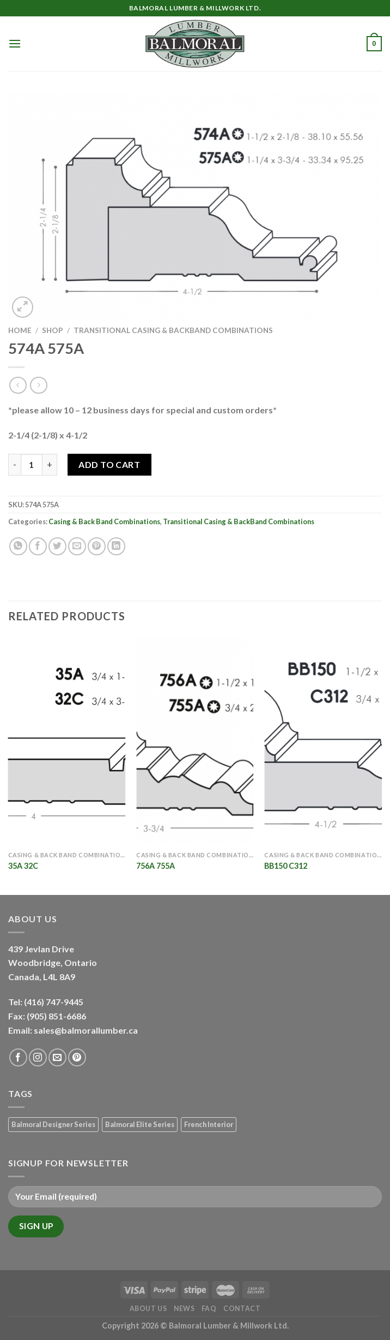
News (184, 1309)
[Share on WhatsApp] (18, 546)
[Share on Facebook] (38, 546)
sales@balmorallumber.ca (86, 1030)
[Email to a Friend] (77, 546)
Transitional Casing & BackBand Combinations (173, 330)
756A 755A (155, 865)
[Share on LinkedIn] (116, 546)
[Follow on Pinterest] (77, 1057)
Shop (52, 330)
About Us (148, 1309)
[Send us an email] (57, 1057)
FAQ (209, 1309)
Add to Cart (109, 464)
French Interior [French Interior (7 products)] (208, 1124)
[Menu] (14, 43)
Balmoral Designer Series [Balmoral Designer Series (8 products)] (53, 1124)
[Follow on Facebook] (18, 1057)
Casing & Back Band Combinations (104, 521)
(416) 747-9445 (54, 1002)
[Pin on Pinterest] (97, 546)
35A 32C (23, 865)
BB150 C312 (285, 865)
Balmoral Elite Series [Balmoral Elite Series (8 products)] (139, 1124)
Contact (241, 1309)
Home (20, 330)
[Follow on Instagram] (38, 1057)
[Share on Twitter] (57, 546)
